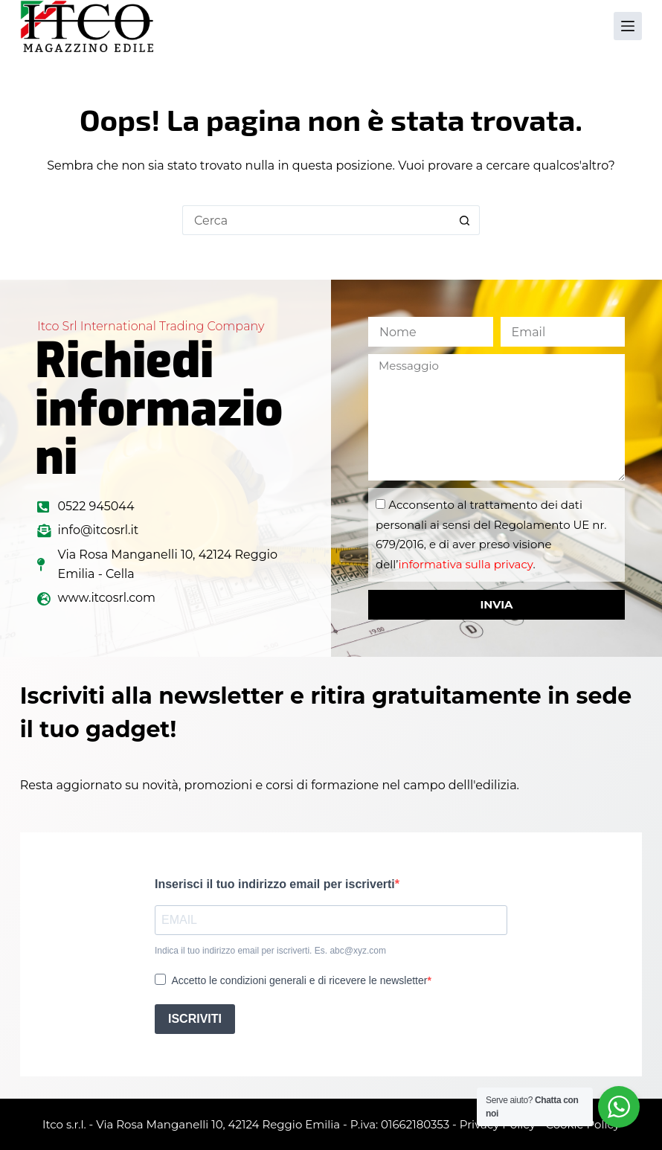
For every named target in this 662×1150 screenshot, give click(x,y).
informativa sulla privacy (465, 564)
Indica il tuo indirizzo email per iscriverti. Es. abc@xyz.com (270, 950)
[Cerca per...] (316, 220)
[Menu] (628, 26)
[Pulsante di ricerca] (465, 220)
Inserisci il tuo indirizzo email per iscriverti (275, 884)
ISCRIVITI (195, 1018)
